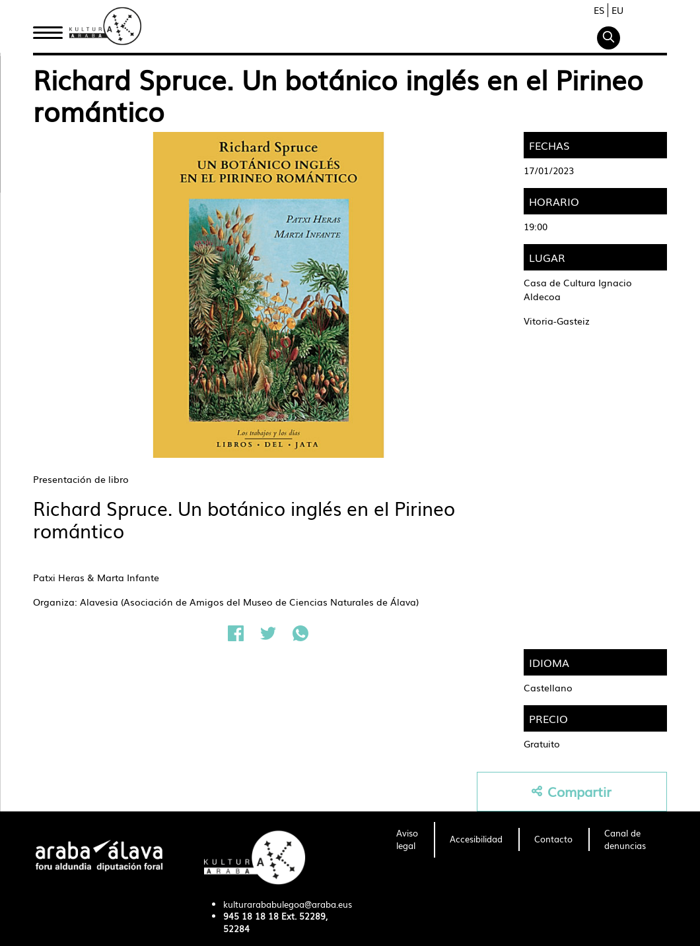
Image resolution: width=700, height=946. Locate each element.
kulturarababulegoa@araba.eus (287, 904)
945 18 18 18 (251, 916)
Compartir (572, 791)
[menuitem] (407, 840)
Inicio (47, 28)
